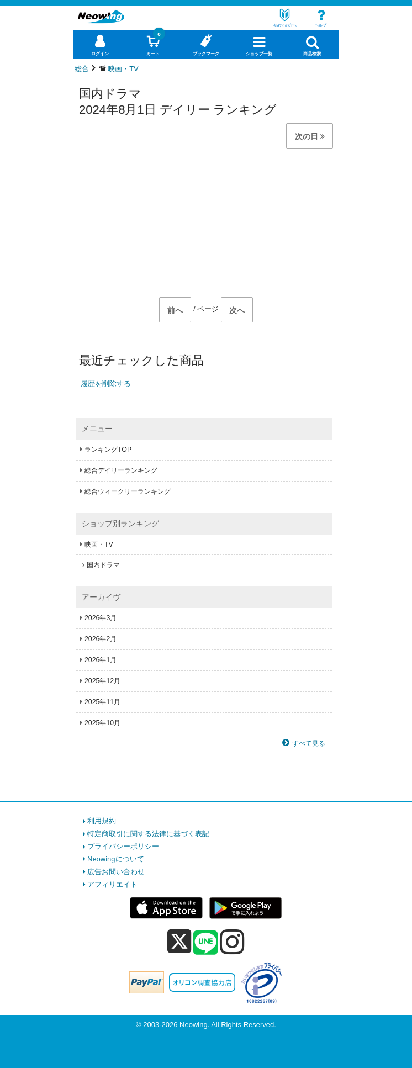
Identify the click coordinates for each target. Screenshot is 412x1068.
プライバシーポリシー (123, 846)
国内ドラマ (103, 565)
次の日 (310, 136)
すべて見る (308, 743)
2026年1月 (100, 660)
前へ (175, 310)
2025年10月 (102, 723)
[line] (205, 943)
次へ (237, 310)
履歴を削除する (106, 383)
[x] (179, 942)
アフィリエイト (112, 884)
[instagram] (232, 941)
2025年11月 (102, 702)
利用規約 (101, 821)
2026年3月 (100, 618)
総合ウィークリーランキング (127, 491)
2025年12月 (102, 681)
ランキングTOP (107, 449)
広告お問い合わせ (116, 872)
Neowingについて (115, 859)
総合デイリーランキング (120, 470)
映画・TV (98, 544)
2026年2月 (100, 639)
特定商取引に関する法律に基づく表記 (148, 833)
